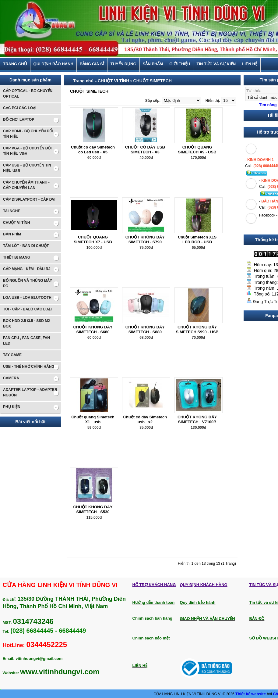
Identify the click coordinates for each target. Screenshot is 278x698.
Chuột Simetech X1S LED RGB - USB (197, 239)
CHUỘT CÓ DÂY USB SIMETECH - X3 (145, 149)
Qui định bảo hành (53, 64)
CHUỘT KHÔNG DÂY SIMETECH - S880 (145, 329)
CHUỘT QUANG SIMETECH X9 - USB (197, 149)
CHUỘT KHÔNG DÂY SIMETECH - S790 (145, 239)
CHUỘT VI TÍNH (113, 80)
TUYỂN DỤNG (123, 64)
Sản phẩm (153, 64)
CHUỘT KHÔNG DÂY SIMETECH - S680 (92, 329)
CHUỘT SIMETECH (152, 80)
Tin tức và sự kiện (216, 64)
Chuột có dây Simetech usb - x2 (145, 419)
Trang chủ (15, 64)
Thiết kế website (251, 694)
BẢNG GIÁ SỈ (92, 64)
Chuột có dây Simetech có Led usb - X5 (93, 149)
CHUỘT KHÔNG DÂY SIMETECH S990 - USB (197, 329)
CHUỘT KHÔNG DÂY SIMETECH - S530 (92, 509)
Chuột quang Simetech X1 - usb (92, 419)
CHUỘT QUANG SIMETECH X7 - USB (93, 239)
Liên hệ (249, 64)
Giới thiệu (179, 64)
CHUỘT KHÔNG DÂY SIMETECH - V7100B (197, 419)
